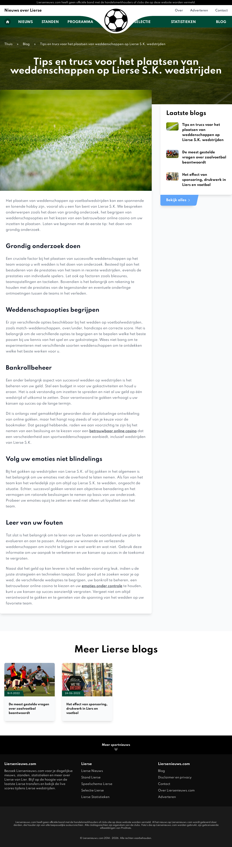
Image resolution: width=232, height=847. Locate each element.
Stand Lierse (91, 777)
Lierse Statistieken (95, 797)
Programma (80, 22)
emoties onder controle (102, 586)
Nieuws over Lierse (23, 10)
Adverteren (199, 10)
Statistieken (183, 22)
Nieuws (25, 22)
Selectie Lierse (92, 790)
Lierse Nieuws (92, 771)
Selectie (142, 22)
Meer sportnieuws (116, 747)
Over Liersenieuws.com (176, 790)
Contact (221, 10)
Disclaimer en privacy (175, 777)
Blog (221, 22)
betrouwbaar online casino (113, 431)
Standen (50, 22)
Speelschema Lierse (96, 784)
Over (179, 10)
